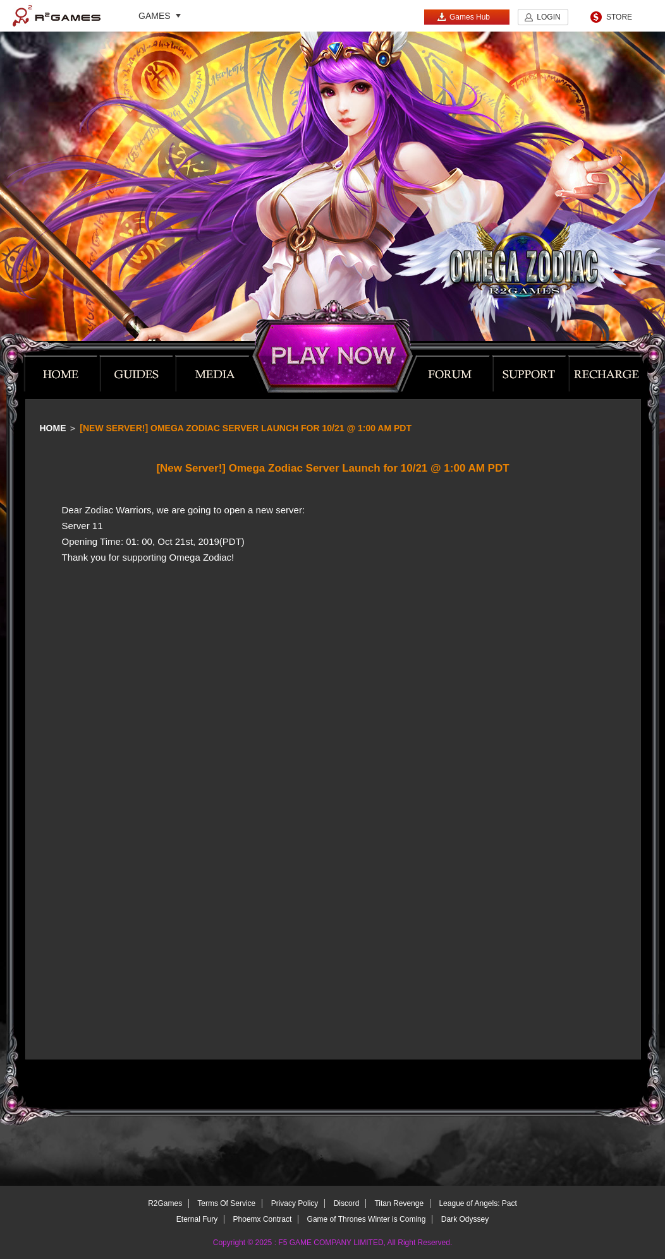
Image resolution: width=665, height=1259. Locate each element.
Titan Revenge (399, 1203)
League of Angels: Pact (477, 1203)
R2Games (57, 16)
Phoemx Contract (262, 1219)
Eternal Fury (196, 1219)
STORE (619, 17)
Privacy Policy (295, 1203)
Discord (347, 1203)
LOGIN (548, 17)
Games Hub (463, 16)
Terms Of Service (226, 1203)
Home (53, 428)
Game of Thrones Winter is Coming (366, 1219)
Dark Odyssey (465, 1219)
